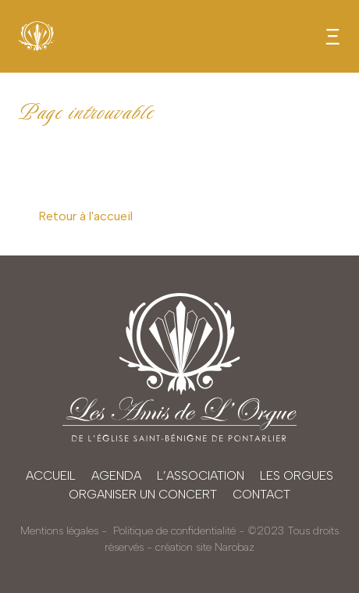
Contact (261, 494)
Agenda (116, 475)
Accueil (51, 475)
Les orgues (296, 475)
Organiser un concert (143, 494)
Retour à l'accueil (85, 216)
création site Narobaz (204, 547)
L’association (200, 475)
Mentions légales (59, 531)
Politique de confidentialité (174, 531)
